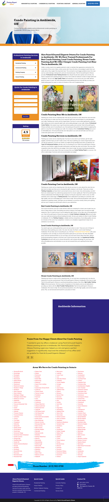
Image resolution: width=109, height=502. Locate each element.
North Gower (38, 418)
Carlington (80, 411)
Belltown (80, 433)
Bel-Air (79, 436)
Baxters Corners (82, 440)
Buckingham (81, 420)
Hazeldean (59, 420)
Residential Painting (29, 3)
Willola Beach (17, 380)
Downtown (59, 454)
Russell (16, 445)
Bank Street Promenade (84, 445)
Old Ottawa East (39, 413)
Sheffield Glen (17, 440)
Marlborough (38, 444)
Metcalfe (37, 431)
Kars (58, 400)
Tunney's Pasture (18, 413)
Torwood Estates (18, 415)
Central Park (81, 398)
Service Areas (59, 491)
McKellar (37, 435)
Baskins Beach (82, 442)
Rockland (16, 449)
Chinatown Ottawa (83, 389)
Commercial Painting (47, 3)
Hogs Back (59, 407)
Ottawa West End (40, 404)
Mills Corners (38, 427)
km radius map (26, 316)
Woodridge (17, 373)
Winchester (17, 378)
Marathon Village (39, 447)
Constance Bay (82, 384)
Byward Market (82, 416)
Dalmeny (80, 373)
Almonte (80, 454)
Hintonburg (60, 409)
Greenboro (59, 426)
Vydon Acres (17, 402)
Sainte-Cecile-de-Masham (21, 444)
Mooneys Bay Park (40, 424)
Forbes (58, 438)
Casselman (81, 402)
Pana (36, 398)
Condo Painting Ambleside (41, 44)
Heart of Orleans (61, 418)
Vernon (16, 406)
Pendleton (38, 395)
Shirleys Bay (17, 438)
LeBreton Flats (60, 389)
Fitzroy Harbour (61, 440)
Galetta (58, 436)
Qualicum (37, 389)
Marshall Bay (38, 442)
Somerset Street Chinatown (21, 435)
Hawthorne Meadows (62, 422)
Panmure (37, 397)
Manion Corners (39, 454)
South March (17, 429)
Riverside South (18, 454)
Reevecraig (38, 380)
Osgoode (37, 409)
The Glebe (16, 420)
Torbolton (16, 416)
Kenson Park (60, 395)
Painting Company (63, 3)
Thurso (16, 418)
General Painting (78, 3)
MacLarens (60, 371)
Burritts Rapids (82, 418)
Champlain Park (82, 391)
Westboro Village (18, 388)
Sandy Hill (16, 442)
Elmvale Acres (60, 444)
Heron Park (60, 413)
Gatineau (59, 435)
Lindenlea (59, 380)
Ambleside (81, 451)
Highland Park (60, 411)
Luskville (59, 373)
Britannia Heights (82, 424)
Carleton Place (82, 413)
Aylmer (80, 447)
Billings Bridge (82, 429)
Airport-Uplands (82, 456)
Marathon (37, 449)
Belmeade (80, 431)
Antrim (80, 449)
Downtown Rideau (61, 451)
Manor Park (38, 453)
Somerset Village (18, 433)
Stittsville (16, 424)
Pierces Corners (39, 393)
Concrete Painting (60, 483)
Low (58, 377)
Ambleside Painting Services (24, 44)
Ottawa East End (39, 407)
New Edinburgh (39, 420)
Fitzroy (58, 442)
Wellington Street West (20, 397)
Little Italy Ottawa (61, 378)
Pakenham (38, 400)
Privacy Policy (59, 485)
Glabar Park (60, 433)
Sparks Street (17, 427)
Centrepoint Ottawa (83, 397)
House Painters (38, 485)
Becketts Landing (82, 438)
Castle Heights (82, 400)
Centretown (81, 395)
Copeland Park (82, 382)
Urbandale (16, 409)
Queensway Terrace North (42, 388)
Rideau (37, 373)
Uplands (16, 411)
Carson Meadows (82, 406)
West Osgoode (18, 391)
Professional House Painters (82, 231)
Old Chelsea (38, 415)
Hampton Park (60, 424)
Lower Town (60, 375)
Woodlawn (17, 377)
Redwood (37, 382)
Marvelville (38, 440)
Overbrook (38, 402)
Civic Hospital (81, 388)
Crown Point (81, 377)
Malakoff (37, 456)
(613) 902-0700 (93, 3)
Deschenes (81, 371)
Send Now (25, 116)
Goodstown (60, 429)
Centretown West (82, 393)
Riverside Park (18, 456)
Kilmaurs (59, 393)
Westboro (16, 389)
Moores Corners (39, 422)
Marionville (38, 445)
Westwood (17, 384)
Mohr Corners (39, 426)
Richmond (38, 375)
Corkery (80, 380)
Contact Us (59, 488)
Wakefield (16, 400)
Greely (58, 427)
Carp (79, 407)
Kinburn (59, 391)
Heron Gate (60, 415)
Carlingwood (81, 409)
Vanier (15, 407)
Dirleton (59, 456)
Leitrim (58, 386)
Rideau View (38, 371)
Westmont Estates (19, 386)
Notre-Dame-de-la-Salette (42, 416)
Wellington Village (19, 395)
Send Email (83, 484)
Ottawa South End (40, 406)
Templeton (17, 422)
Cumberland (81, 375)
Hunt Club (59, 404)
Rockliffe (16, 447)
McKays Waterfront (40, 436)
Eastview (59, 447)
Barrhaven (80, 444)
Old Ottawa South (40, 411)
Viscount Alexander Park (20, 404)
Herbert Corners (61, 416)
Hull (58, 406)
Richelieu (37, 377)
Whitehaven (17, 382)
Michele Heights (39, 429)
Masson (37, 438)
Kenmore (59, 397)
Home (14, 44)
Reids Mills (38, 378)
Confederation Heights (84, 386)
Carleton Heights (82, 415)
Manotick (37, 451)
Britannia (80, 426)
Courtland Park (82, 378)
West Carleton (17, 393)
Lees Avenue (60, 388)
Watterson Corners (19, 398)
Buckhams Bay (82, 422)
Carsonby (80, 404)
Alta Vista (80, 453)
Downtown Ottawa (61, 453)
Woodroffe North (18, 371)
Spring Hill (16, 426)
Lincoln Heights (61, 382)
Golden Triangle (61, 431)
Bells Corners (81, 435)
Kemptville (59, 398)
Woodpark (16, 375)
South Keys (17, 431)
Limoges (59, 384)
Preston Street (39, 391)
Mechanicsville (39, 433)
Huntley (59, 402)
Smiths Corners (18, 436)
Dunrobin (59, 449)
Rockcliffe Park (18, 451)
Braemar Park (81, 427)
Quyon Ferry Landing (40, 384)
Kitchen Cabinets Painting (41, 488)
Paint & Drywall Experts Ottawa (66, 500)
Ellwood (59, 445)
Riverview (16, 453)
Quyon (37, 386)
